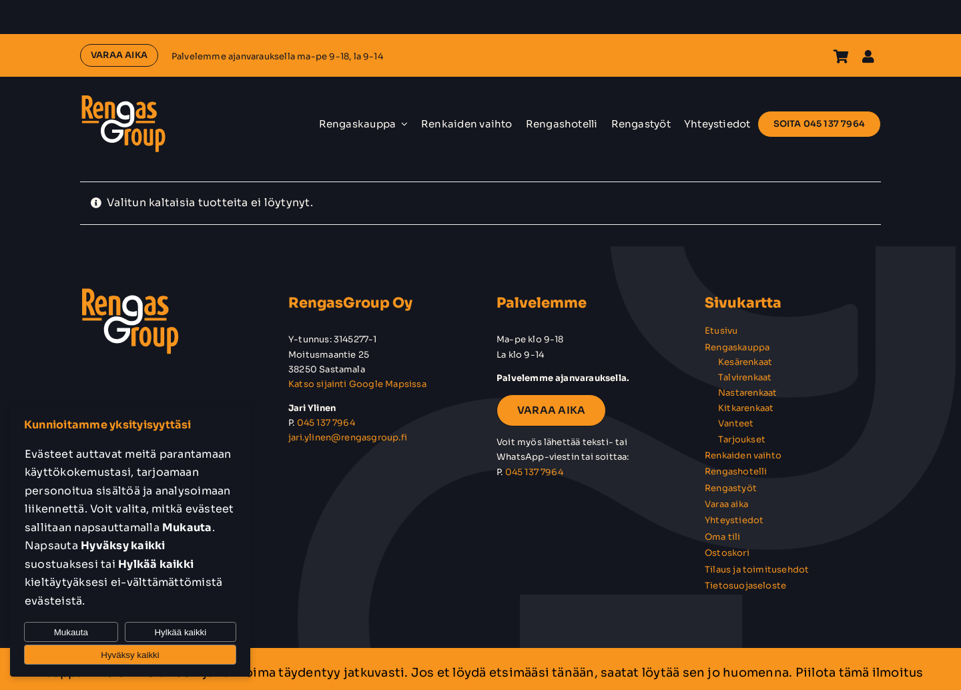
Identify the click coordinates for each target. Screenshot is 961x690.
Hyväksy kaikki (130, 655)
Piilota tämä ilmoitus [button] (859, 672)
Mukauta (71, 632)
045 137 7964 (326, 422)
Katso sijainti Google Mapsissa (357, 384)
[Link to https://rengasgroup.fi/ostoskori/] (841, 56)
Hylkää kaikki (180, 632)
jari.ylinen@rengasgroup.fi (347, 437)
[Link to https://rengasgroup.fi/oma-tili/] (868, 56)
